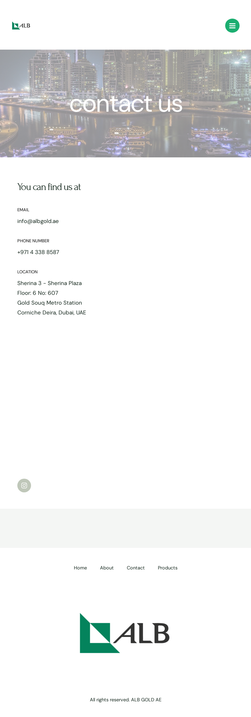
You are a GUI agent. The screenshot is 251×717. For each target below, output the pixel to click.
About (107, 568)
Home (80, 568)
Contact (136, 568)
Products (167, 568)
